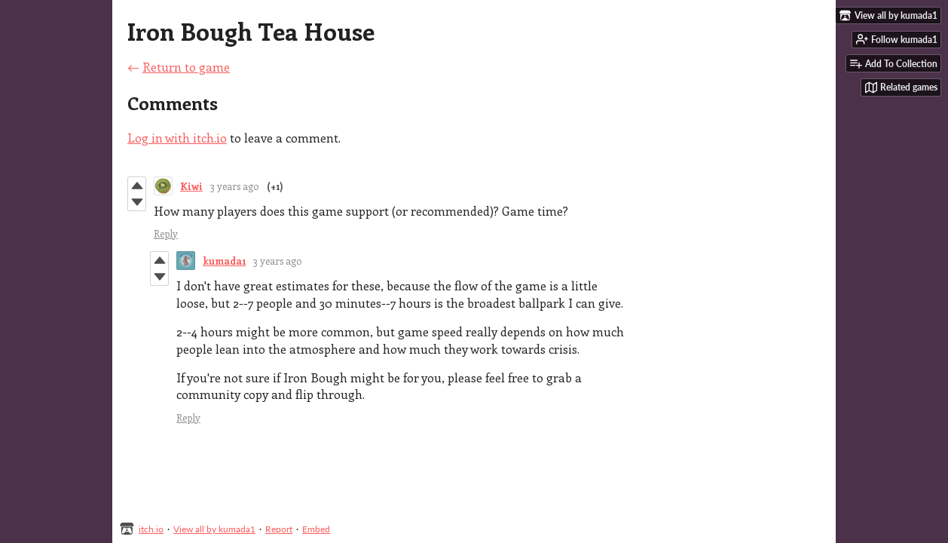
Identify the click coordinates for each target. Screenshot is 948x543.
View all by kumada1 (214, 529)
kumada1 (224, 260)
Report (278, 529)
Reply (166, 233)
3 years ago (234, 185)
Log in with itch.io (177, 138)
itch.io (151, 529)
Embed (316, 529)
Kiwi (191, 185)
